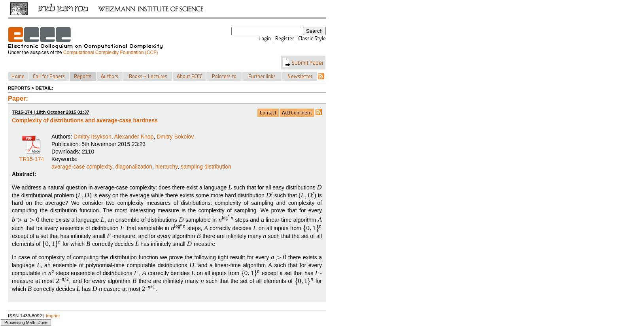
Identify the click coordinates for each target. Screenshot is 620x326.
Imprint (53, 315)
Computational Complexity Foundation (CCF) (110, 52)
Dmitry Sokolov (175, 136)
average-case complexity (81, 166)
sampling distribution (206, 166)
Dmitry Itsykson (93, 136)
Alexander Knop (134, 136)
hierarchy (166, 166)
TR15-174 (31, 156)
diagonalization (133, 166)
